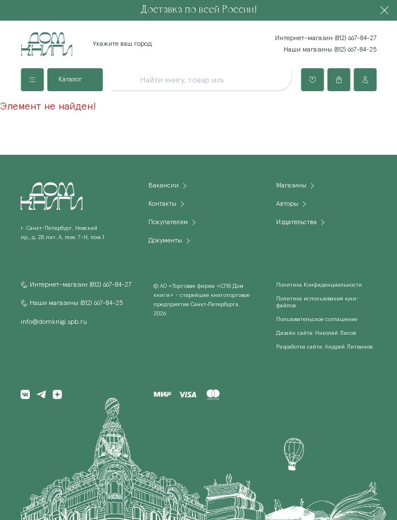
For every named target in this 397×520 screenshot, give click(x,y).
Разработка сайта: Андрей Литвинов (324, 347)
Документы (165, 240)
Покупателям (168, 222)
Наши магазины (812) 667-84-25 (330, 49)
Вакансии (163, 185)
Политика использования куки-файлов (317, 302)
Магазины (291, 185)
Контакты (162, 204)
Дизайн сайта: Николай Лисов (316, 333)
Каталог (70, 79)
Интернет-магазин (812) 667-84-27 (325, 38)
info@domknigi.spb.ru (54, 322)
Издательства (296, 222)
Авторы (287, 204)
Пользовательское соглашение (316, 319)
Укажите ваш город (122, 44)
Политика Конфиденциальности (319, 285)
